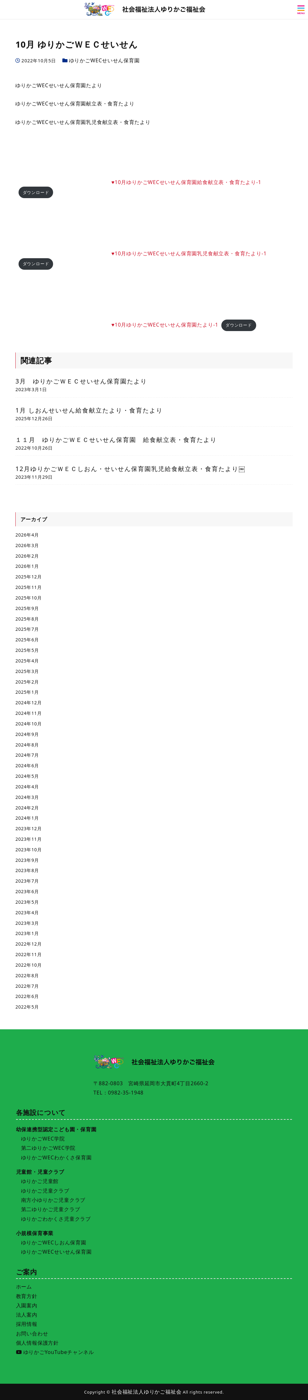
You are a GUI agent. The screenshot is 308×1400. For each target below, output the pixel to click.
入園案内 (26, 1305)
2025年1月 (27, 692)
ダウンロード (36, 192)
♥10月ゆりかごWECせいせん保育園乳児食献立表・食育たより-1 (189, 253)
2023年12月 (28, 828)
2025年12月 (28, 577)
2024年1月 (27, 818)
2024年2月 (27, 808)
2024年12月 (28, 703)
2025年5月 (27, 650)
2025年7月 (27, 629)
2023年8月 (27, 870)
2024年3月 (27, 797)
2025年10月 (28, 598)
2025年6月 (27, 640)
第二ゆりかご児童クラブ (50, 1209)
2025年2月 (27, 682)
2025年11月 (28, 587)
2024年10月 (28, 724)
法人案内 (26, 1314)
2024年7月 (27, 755)
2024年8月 (27, 745)
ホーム (24, 1286)
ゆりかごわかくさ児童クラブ (56, 1218)
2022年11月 (28, 954)
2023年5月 (27, 902)
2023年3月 (27, 923)
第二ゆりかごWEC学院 (48, 1147)
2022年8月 (27, 975)
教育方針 (26, 1296)
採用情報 (26, 1323)
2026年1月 (27, 566)
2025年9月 (27, 608)
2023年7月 (27, 881)
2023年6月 (27, 891)
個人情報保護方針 (37, 1342)
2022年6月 (27, 996)
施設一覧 (115, 1391)
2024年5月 (27, 776)
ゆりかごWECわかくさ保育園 (56, 1157)
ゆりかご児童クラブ (45, 1190)
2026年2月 (27, 556)
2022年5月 (27, 1007)
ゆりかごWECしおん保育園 (53, 1242)
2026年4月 (27, 535)
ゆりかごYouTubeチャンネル (55, 1352)
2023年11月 (28, 839)
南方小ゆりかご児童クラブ (53, 1199)
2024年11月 (28, 713)
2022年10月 (28, 965)
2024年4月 (27, 787)
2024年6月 (27, 765)
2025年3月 (27, 671)
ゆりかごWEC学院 (43, 1138)
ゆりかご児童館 (40, 1181)
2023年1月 (27, 933)
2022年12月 (28, 944)
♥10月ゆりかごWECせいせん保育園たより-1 (164, 324)
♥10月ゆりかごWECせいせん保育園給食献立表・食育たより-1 (186, 182)
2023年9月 (27, 860)
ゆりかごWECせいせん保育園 (104, 60)
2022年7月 (27, 986)
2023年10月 (28, 850)
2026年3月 (27, 545)
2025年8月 (27, 619)
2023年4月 (27, 912)
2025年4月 (27, 661)
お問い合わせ (32, 1333)
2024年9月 (27, 734)
